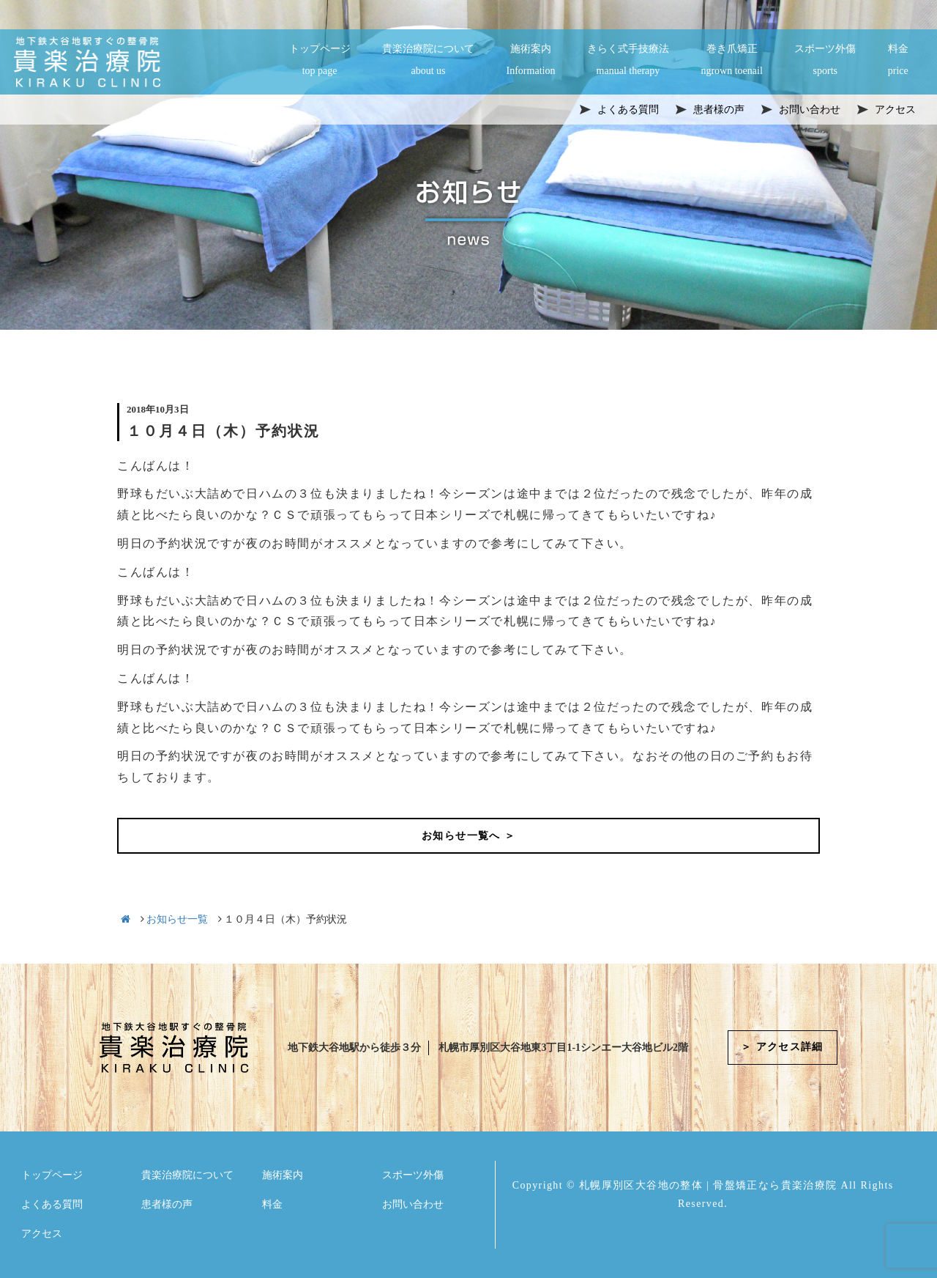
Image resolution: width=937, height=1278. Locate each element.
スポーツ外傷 (825, 60)
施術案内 (531, 60)
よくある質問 (52, 1204)
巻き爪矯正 (731, 60)
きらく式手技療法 (628, 60)
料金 (898, 60)
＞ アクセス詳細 (782, 1047)
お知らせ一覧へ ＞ (468, 835)
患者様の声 (167, 1204)
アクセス (41, 1233)
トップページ (320, 60)
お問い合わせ (413, 1204)
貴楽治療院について (428, 60)
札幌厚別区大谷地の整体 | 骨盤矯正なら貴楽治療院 (708, 1185)
